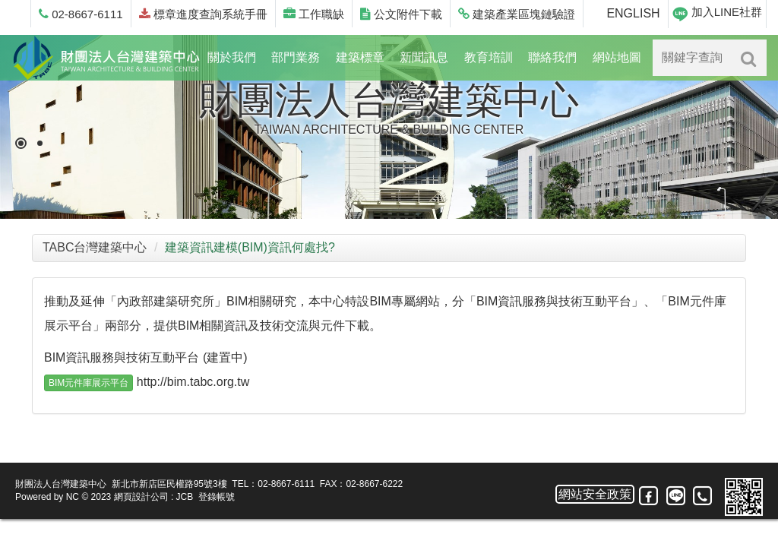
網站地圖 (617, 57)
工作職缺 (313, 14)
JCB (185, 497)
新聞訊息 (424, 57)
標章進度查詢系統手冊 (203, 14)
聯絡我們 (552, 57)
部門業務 (295, 57)
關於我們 (231, 57)
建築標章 (360, 57)
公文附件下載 (401, 14)
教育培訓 (488, 57)
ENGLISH (632, 13)
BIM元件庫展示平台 (88, 383)
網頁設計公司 (141, 497)
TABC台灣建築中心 (95, 247)
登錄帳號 (216, 497)
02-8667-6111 (81, 14)
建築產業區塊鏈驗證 (516, 14)
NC (72, 497)
